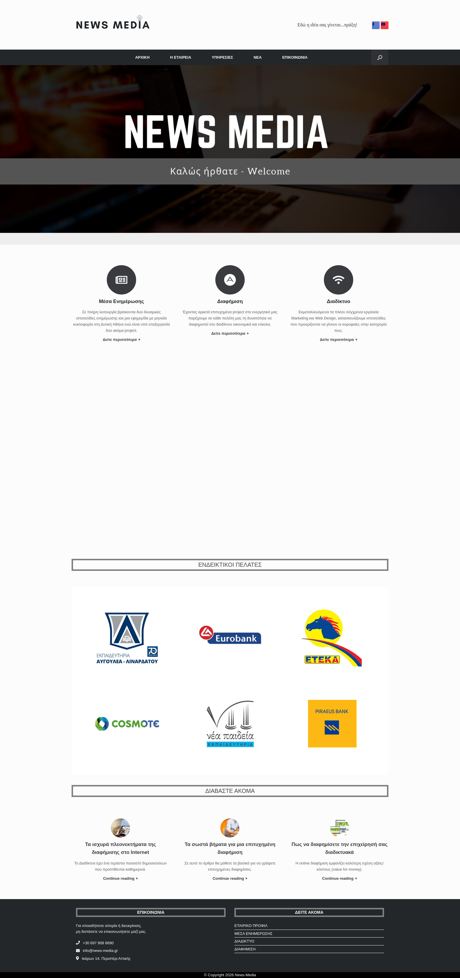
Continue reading (120, 878)
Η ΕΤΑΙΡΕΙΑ (180, 57)
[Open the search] (379, 57)
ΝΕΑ (257, 57)
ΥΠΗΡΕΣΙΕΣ (222, 57)
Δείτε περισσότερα (121, 339)
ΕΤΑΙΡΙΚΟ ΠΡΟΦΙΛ (251, 925)
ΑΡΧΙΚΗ (142, 57)
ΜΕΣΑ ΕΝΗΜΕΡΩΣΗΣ (253, 933)
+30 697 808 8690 (98, 943)
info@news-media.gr (100, 950)
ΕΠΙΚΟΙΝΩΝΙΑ (294, 57)
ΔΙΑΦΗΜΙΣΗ (245, 949)
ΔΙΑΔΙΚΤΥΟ (244, 941)
